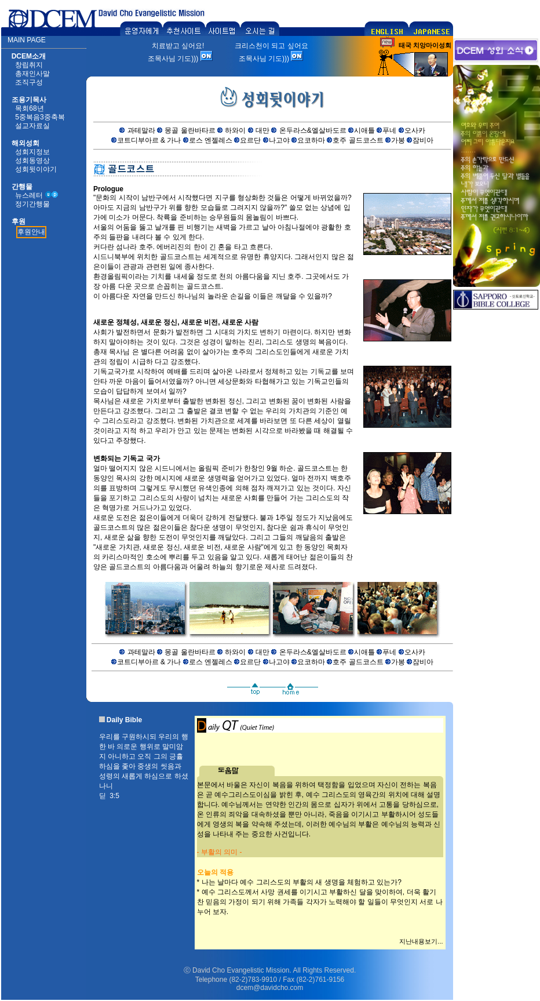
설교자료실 (32, 126)
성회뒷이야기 (36, 169)
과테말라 (141, 130)
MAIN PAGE (27, 40)
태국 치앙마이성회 (425, 45)
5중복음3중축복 (39, 117)
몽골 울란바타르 (190, 130)
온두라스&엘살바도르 (312, 130)
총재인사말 (32, 74)
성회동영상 (32, 160)
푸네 (389, 130)
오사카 (414, 130)
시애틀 (364, 130)
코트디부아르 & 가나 (149, 140)
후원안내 (31, 232)
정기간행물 (32, 204)
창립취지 (29, 65)
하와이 (235, 130)
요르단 (250, 140)
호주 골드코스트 (358, 140)
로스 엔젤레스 (210, 140)
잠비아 (423, 140)
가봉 (398, 140)
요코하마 (311, 140)
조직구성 (29, 82)
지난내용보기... (421, 941)
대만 (262, 130)
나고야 (279, 140)
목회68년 (29, 108)
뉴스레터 (29, 195)
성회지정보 (32, 152)
